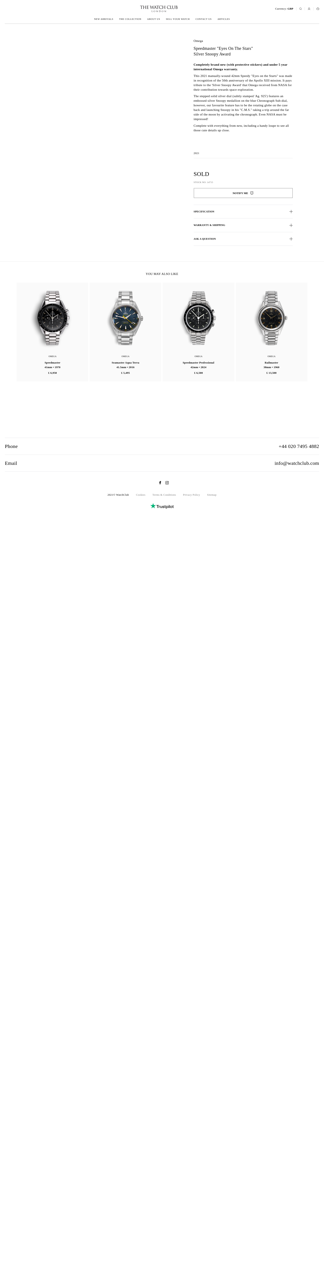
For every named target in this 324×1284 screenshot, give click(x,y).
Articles (223, 19)
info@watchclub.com (297, 1225)
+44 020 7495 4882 (299, 1208)
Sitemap (211, 1256)
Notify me (243, 193)
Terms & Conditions (164, 1256)
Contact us (204, 19)
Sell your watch (178, 19)
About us (153, 19)
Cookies (140, 1256)
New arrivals (103, 19)
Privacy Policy (191, 1256)
